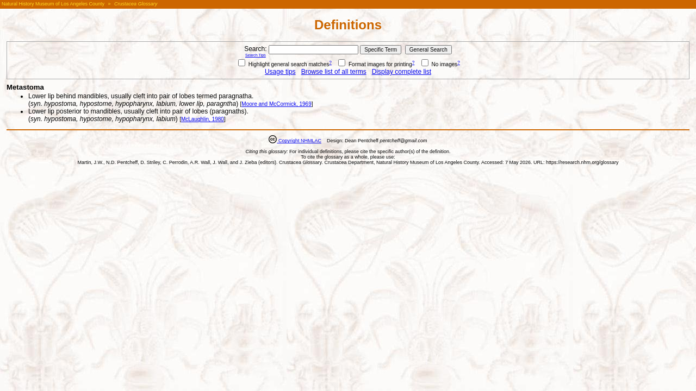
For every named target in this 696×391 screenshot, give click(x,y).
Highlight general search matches (283, 64)
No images (439, 64)
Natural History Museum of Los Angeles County (53, 4)
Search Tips (255, 55)
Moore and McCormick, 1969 (276, 104)
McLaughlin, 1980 (202, 119)
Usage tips (280, 71)
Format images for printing (375, 64)
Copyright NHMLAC (299, 140)
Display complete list (401, 71)
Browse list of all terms (333, 71)
